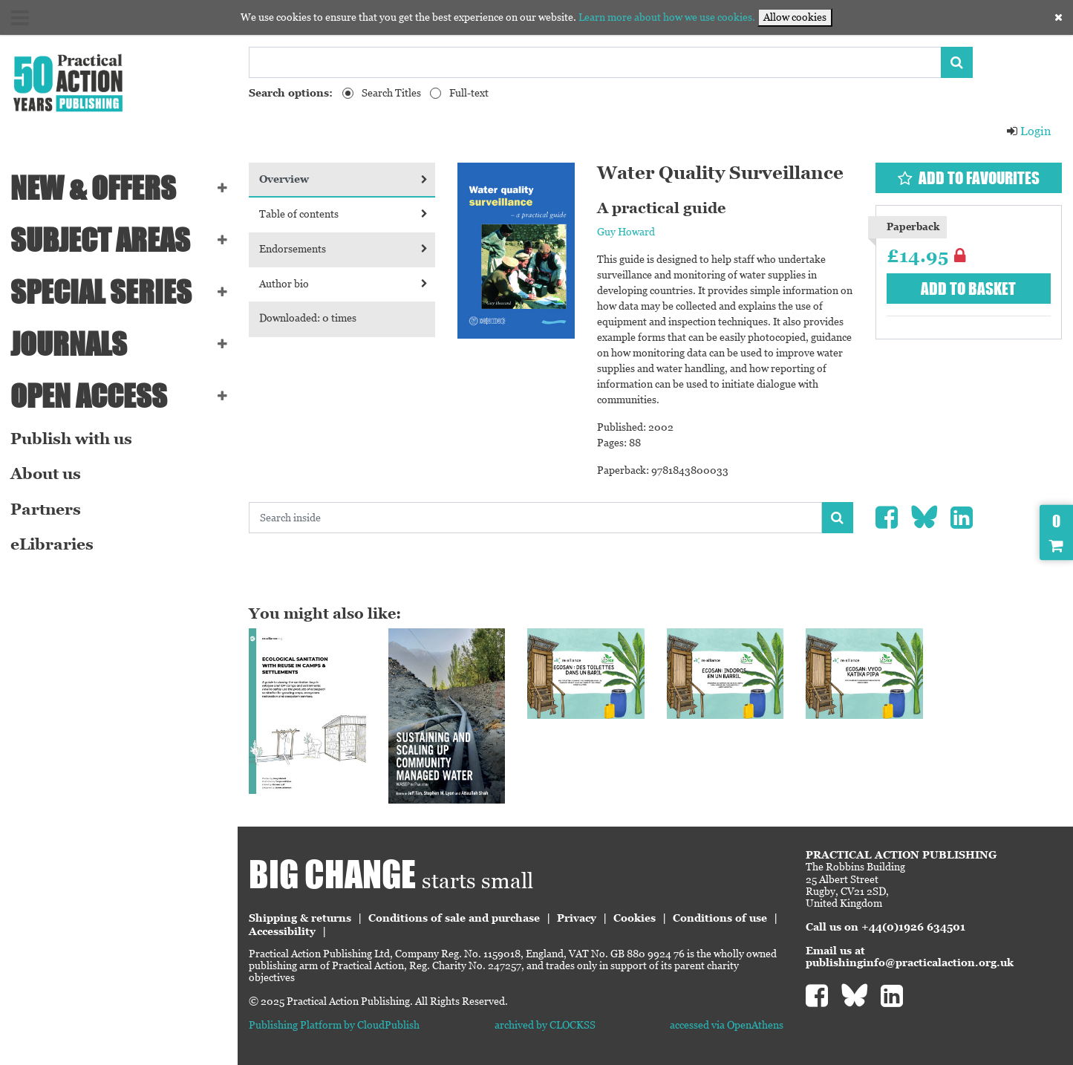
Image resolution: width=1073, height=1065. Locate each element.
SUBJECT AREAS (100, 240)
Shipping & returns (300, 918)
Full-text (469, 93)
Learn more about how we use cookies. (666, 17)
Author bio (343, 284)
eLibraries (52, 544)
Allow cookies (794, 17)
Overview (343, 179)
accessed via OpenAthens (726, 1025)
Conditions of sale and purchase (454, 918)
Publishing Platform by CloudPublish (334, 1025)
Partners (45, 509)
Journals (68, 344)
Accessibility (282, 931)
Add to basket (968, 288)
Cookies (634, 918)
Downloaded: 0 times (307, 318)
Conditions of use (720, 918)
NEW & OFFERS (93, 188)
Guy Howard (626, 232)
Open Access (88, 396)
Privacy (576, 918)
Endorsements (343, 249)
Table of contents (343, 214)
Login (1028, 131)
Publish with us (71, 439)
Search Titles (391, 93)
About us (45, 474)
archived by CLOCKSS (545, 1025)
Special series (101, 292)
